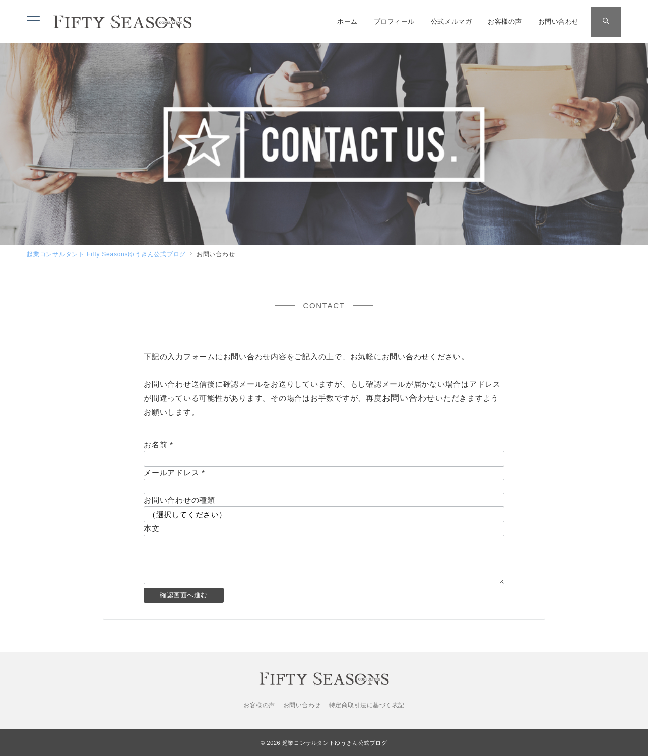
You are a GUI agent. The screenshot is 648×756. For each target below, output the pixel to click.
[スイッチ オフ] (606, 22)
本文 (152, 528)
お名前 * (158, 444)
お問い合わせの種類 (179, 500)
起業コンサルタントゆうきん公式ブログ (334, 743)
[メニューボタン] (33, 21)
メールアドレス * (174, 472)
